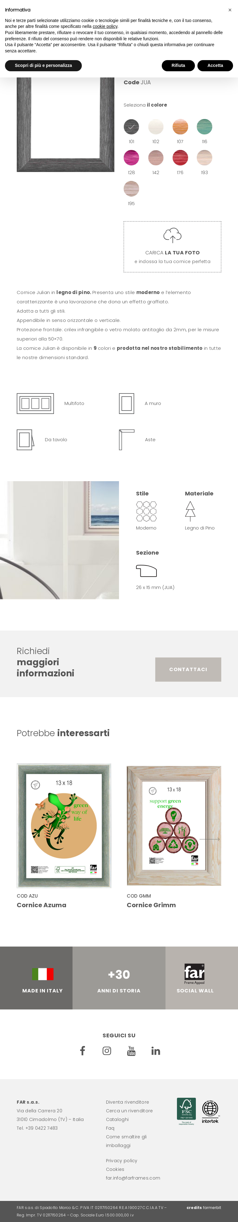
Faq (110, 1128)
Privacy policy (122, 1161)
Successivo (210, 839)
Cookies (115, 1169)
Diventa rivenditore (127, 1102)
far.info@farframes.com (133, 1178)
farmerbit (212, 1207)
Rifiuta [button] (178, 65)
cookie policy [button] (105, 26)
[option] (65, 109)
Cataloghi (117, 1119)
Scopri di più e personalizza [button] (43, 65)
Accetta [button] (215, 65)
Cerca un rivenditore (129, 1111)
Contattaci (188, 669)
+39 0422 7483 (41, 1128)
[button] (230, 10)
